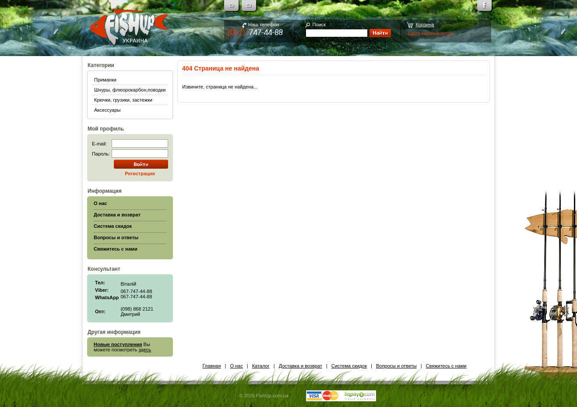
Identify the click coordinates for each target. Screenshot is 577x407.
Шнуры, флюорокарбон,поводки (129, 89)
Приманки (105, 79)
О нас (236, 365)
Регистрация (140, 173)
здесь (145, 349)
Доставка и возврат (300, 365)
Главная (212, 365)
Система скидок (349, 365)
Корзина (424, 24)
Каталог (261, 365)
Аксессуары (107, 110)
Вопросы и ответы (396, 365)
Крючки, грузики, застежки (123, 100)
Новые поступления (118, 344)
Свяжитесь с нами (446, 365)
